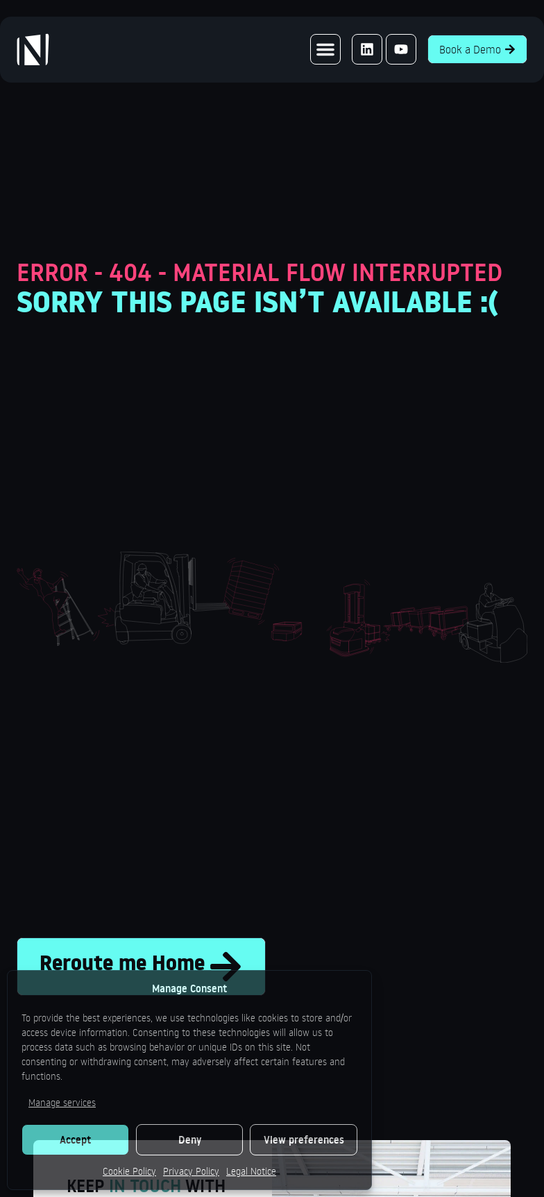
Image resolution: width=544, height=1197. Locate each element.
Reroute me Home (141, 966)
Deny (189, 1139)
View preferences (304, 1139)
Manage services (62, 1102)
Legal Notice (251, 1171)
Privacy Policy (191, 1171)
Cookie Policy (129, 1171)
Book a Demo (477, 49)
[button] (325, 49)
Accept (75, 1139)
